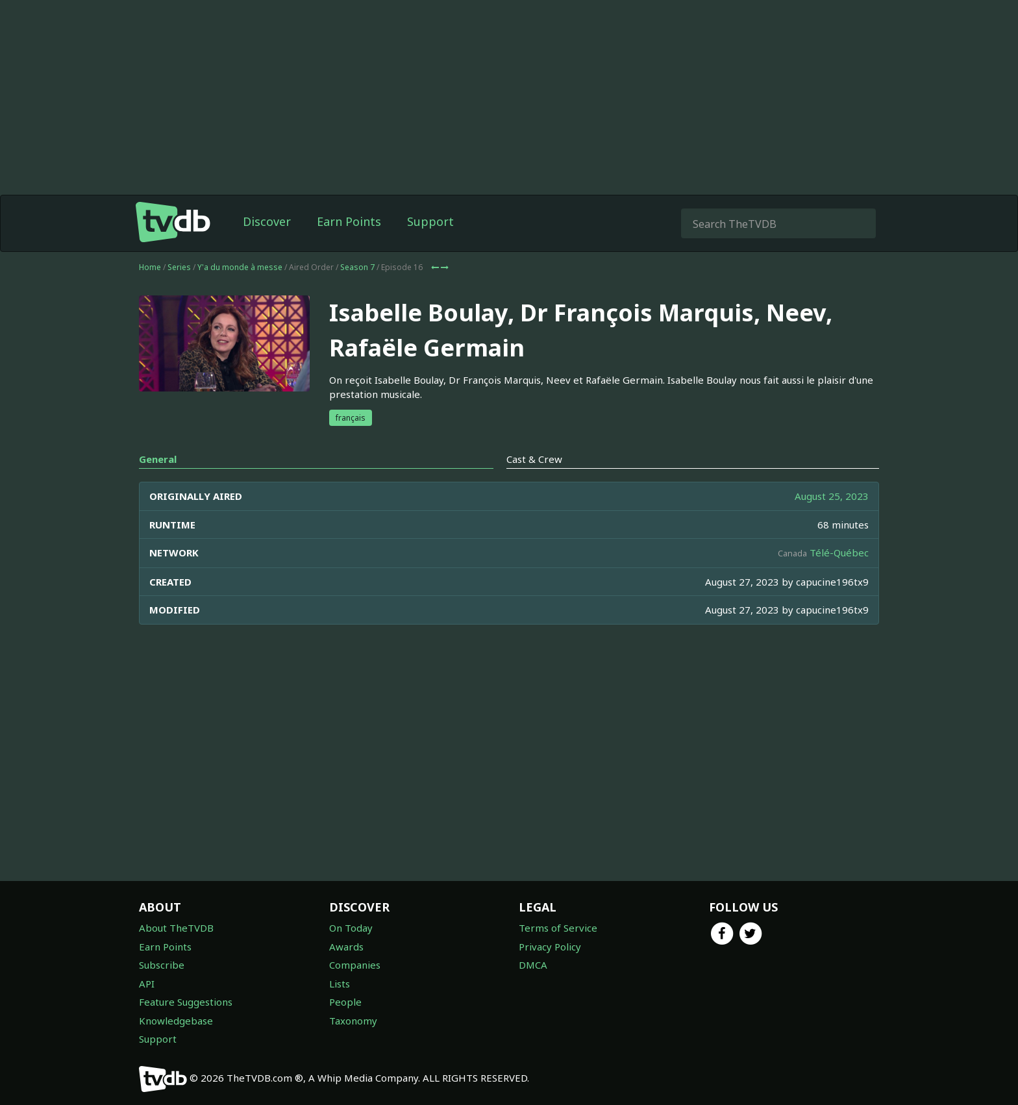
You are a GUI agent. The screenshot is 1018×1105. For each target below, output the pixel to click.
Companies (354, 964)
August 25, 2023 (832, 496)
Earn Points (349, 221)
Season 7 (357, 267)
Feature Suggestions (185, 1001)
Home (150, 267)
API (147, 983)
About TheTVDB (176, 927)
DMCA (533, 964)
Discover (267, 221)
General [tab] (158, 459)
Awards (346, 946)
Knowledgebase (176, 1020)
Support (430, 221)
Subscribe (161, 964)
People (345, 1001)
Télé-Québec (839, 552)
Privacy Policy (550, 946)
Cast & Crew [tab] (534, 459)
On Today (351, 927)
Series (179, 267)
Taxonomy (353, 1020)
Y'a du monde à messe (239, 267)
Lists (339, 983)
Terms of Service (558, 927)
